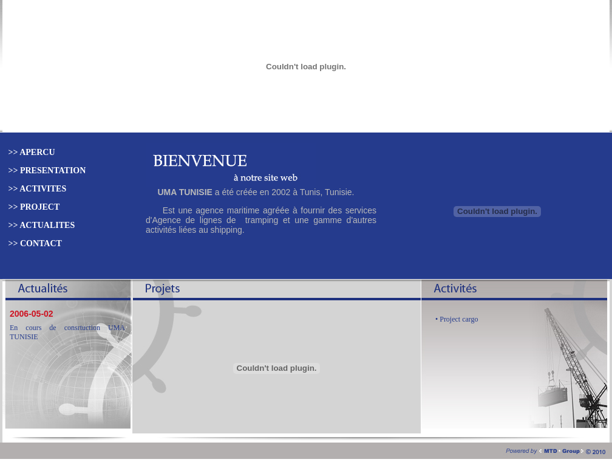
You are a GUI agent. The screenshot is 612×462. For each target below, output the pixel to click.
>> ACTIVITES (36, 188)
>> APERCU (30, 152)
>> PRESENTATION (46, 170)
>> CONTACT (34, 243)
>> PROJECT (32, 207)
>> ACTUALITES (40, 225)
